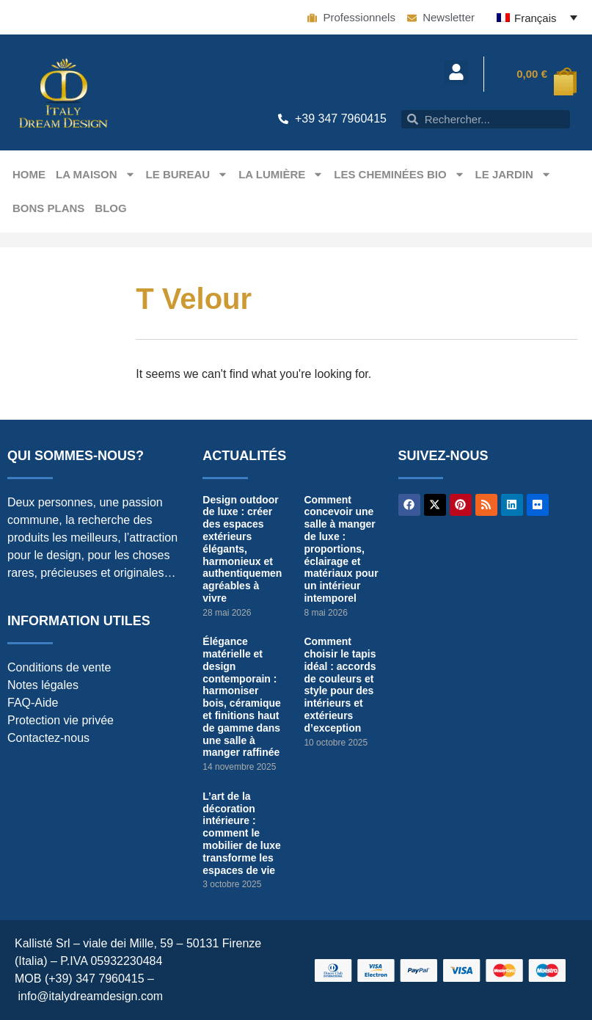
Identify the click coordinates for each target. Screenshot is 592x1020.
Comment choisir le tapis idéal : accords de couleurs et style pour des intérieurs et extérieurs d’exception (340, 684)
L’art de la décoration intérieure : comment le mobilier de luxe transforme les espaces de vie (241, 833)
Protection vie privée (60, 720)
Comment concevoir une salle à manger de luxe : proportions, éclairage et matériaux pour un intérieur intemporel (341, 549)
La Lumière (281, 174)
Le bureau (187, 174)
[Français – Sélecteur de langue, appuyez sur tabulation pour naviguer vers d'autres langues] (537, 17)
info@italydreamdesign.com (90, 996)
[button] (456, 72)
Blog (110, 208)
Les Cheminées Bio (399, 174)
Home (28, 174)
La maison (96, 174)
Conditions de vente (59, 667)
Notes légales (42, 685)
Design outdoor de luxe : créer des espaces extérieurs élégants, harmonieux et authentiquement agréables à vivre (243, 549)
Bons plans (48, 208)
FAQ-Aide (32, 702)
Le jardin (513, 174)
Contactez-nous (48, 738)
